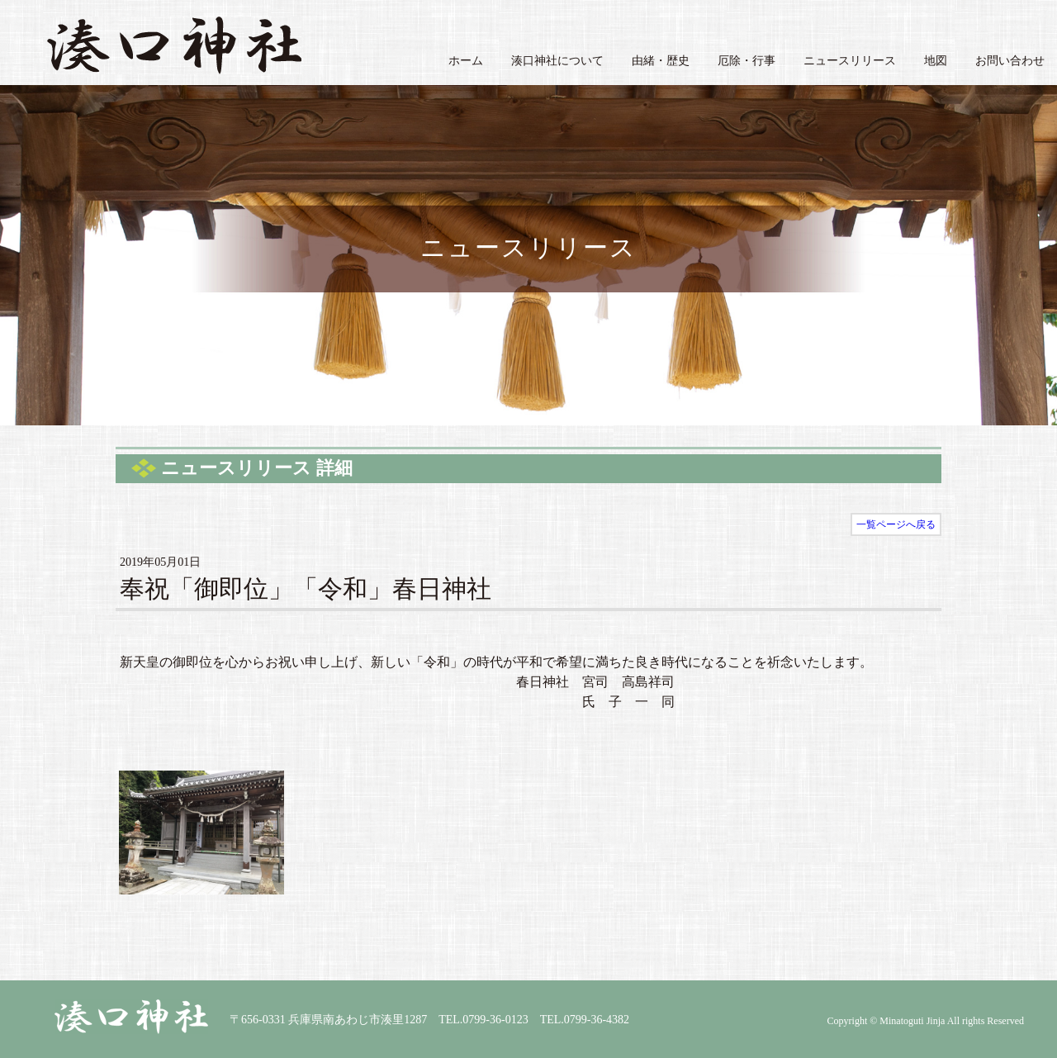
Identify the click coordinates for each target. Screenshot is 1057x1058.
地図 (935, 61)
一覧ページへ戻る (896, 524)
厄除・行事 (746, 61)
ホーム (465, 61)
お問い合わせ (1010, 61)
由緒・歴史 (661, 61)
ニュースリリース (849, 61)
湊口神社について (557, 61)
